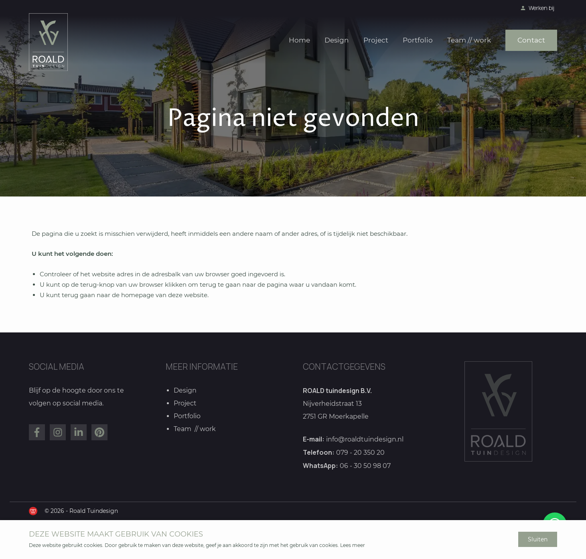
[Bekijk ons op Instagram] (58, 433)
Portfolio (418, 40)
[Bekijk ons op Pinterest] (99, 433)
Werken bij (541, 8)
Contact (531, 40)
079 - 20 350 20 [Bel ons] (360, 453)
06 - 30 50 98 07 (365, 466)
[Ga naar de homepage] (48, 42)
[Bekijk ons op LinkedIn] (79, 433)
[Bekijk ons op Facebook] (37, 433)
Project (375, 40)
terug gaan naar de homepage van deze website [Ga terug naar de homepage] (134, 295)
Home (299, 40)
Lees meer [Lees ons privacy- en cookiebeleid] (352, 545)
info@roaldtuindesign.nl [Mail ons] (365, 440)
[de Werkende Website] (33, 511)
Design (336, 40)
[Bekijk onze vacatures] (523, 8)
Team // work (469, 40)
